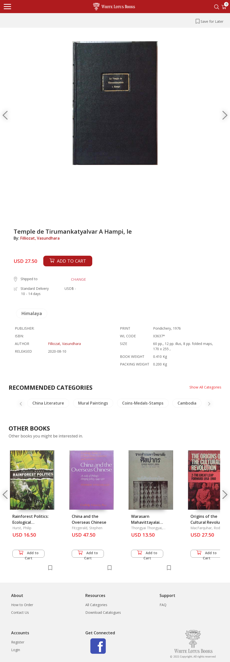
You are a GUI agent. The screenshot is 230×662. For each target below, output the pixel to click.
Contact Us (20, 612)
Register (17, 642)
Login (15, 649)
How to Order (22, 604)
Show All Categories (205, 387)
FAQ (163, 604)
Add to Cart (28, 554)
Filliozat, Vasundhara (40, 238)
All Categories (96, 604)
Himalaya (31, 313)
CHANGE (78, 279)
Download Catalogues (103, 612)
